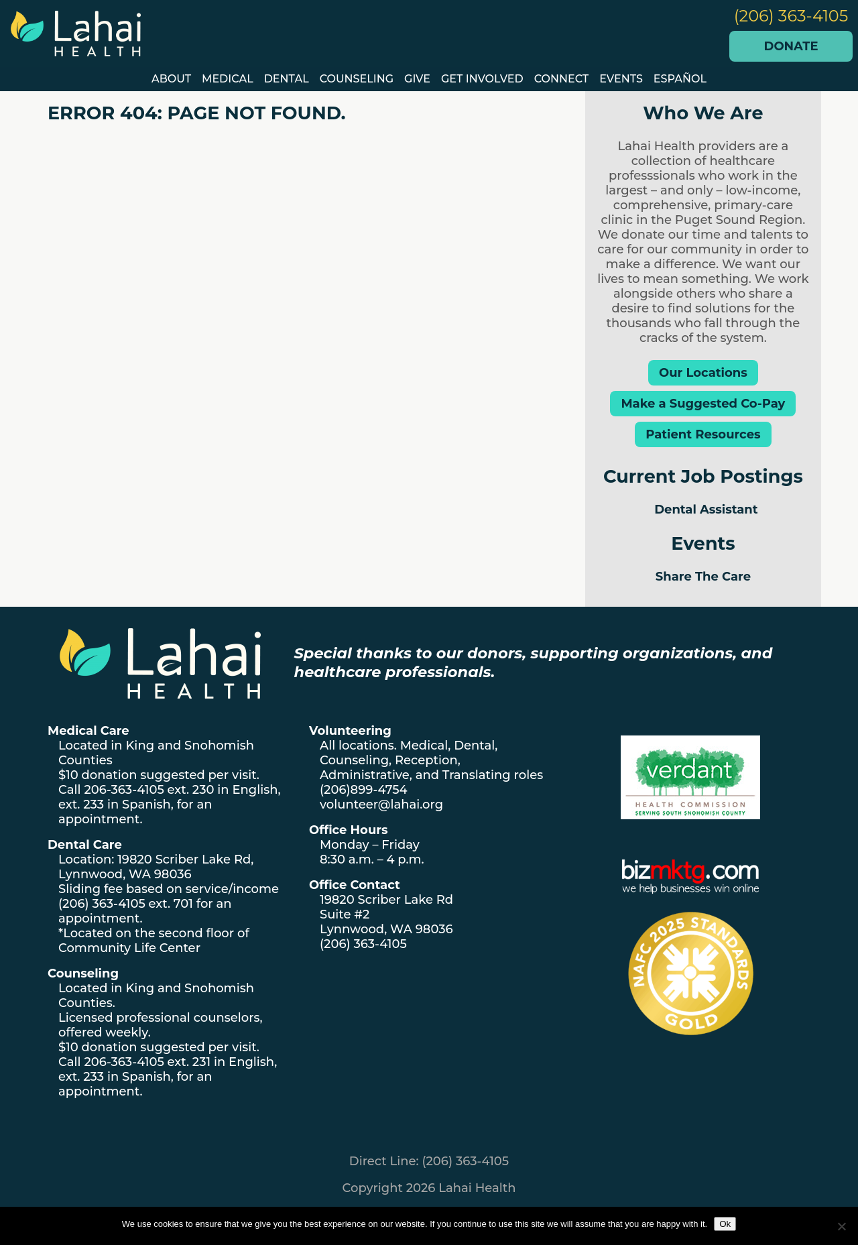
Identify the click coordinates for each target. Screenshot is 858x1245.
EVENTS (621, 78)
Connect (561, 78)
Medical (227, 78)
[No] (841, 1226)
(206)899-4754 (364, 789)
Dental (286, 78)
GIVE (417, 78)
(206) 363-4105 (791, 15)
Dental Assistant (705, 509)
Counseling (356, 78)
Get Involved (482, 78)
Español (680, 78)
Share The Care (703, 576)
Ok (725, 1224)
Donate (791, 46)
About (171, 78)
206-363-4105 (124, 789)
